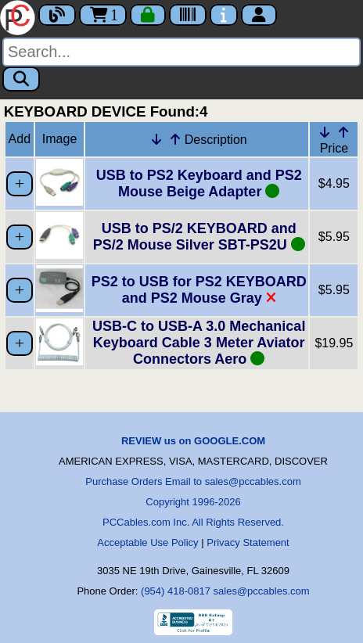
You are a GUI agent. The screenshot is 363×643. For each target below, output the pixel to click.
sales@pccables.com (262, 591)
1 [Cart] (103, 15)
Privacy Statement (248, 542)
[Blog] (57, 15)
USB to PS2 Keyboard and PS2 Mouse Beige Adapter (199, 183)
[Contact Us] (224, 15)
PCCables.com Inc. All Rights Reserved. (193, 522)
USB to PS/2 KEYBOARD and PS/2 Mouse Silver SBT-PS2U (199, 237)
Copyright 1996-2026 (193, 502)
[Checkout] (148, 15)
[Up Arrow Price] (343, 132)
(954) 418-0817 (175, 591)
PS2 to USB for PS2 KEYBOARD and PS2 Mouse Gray (199, 290)
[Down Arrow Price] (324, 132)
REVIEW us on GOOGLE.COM (193, 441)
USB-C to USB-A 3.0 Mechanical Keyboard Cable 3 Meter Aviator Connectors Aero (198, 342)
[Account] (259, 15)
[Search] (181, 52)
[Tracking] (188, 15)
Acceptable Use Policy (147, 542)
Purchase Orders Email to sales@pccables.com (192, 481)
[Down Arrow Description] (156, 139)
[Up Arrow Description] (175, 139)
